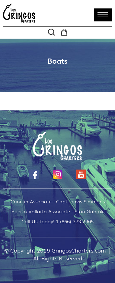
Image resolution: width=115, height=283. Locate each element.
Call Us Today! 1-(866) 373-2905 (57, 221)
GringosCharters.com (79, 250)
